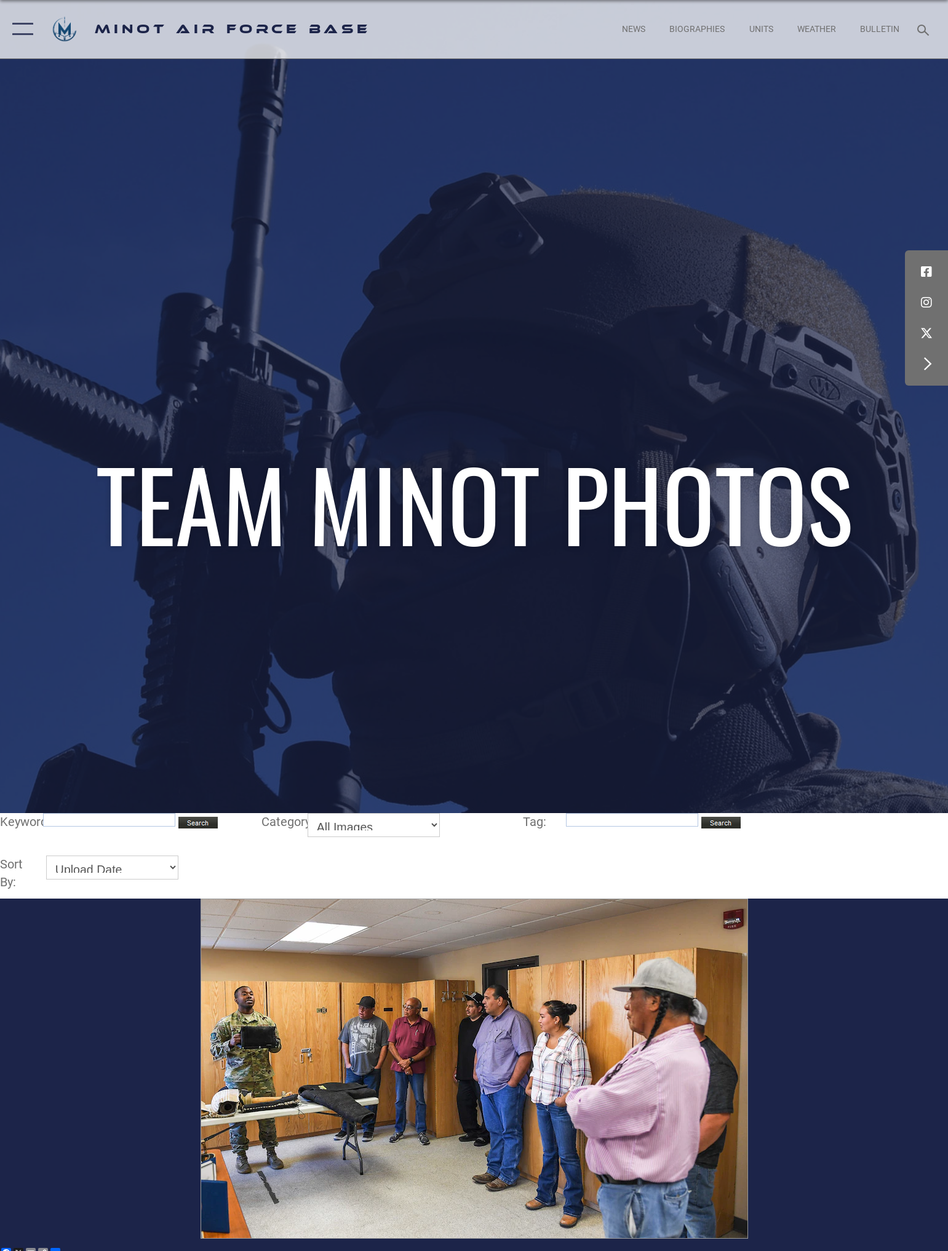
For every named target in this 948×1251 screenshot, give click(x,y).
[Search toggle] (925, 29)
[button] (20, 29)
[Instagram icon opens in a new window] (926, 302)
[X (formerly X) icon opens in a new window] (926, 333)
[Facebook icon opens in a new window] (926, 271)
